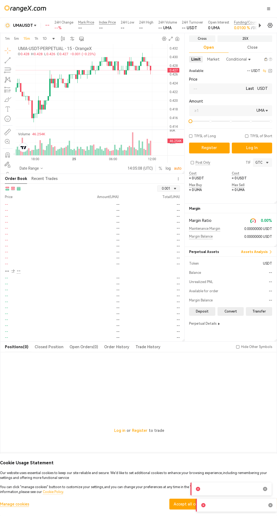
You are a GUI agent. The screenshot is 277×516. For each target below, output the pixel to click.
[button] (241, 25)
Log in (119, 430)
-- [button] (10, 271)
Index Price (107, 22)
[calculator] (270, 71)
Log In (228, 8)
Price (193, 79)
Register (139, 430)
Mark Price (86, 22)
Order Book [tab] (16, 178)
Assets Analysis (256, 252)
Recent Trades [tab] (44, 178)
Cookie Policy (53, 492)
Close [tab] (252, 47)
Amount (196, 101)
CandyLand (181, 8)
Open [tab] (208, 47)
